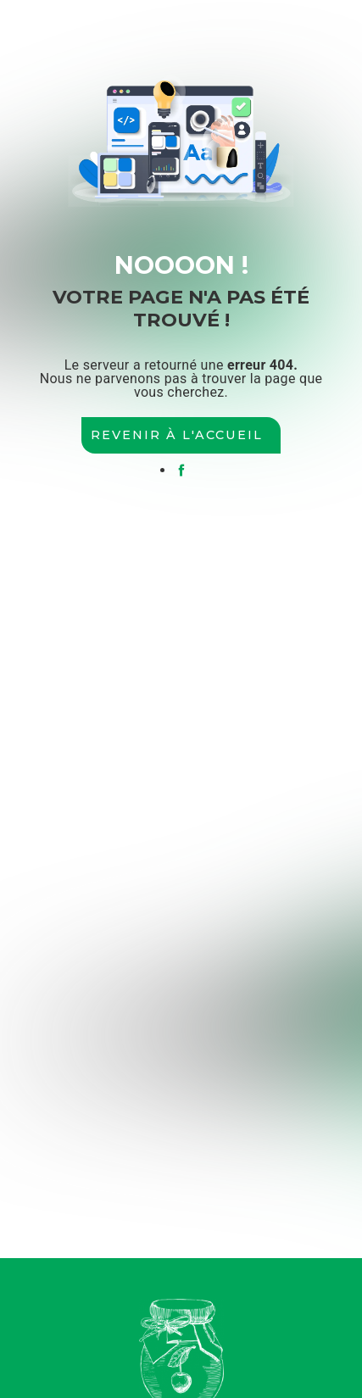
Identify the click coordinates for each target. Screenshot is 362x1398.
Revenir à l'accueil (177, 435)
